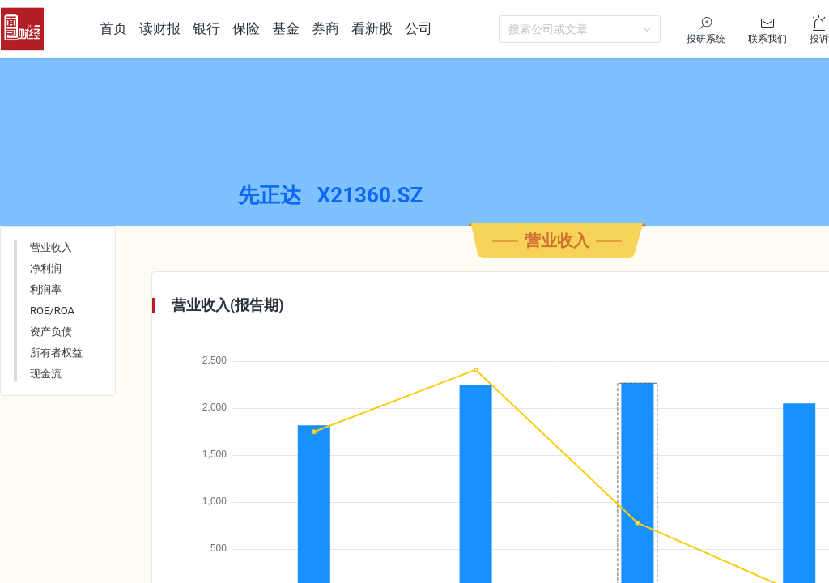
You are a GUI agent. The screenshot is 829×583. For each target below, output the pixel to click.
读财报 (160, 28)
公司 (418, 28)
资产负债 (51, 369)
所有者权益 (56, 390)
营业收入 (51, 285)
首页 (113, 28)
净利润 (46, 306)
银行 (206, 28)
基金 (286, 28)
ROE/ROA (52, 348)
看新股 (372, 28)
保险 (246, 28)
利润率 (46, 327)
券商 (325, 28)
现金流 (46, 411)
